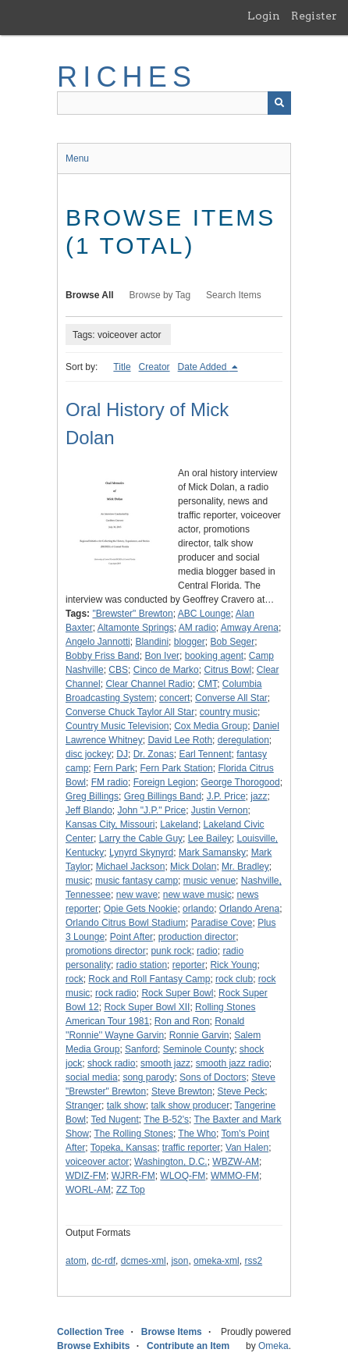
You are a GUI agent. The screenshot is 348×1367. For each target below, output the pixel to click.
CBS (118, 669)
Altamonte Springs (136, 627)
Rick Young (233, 964)
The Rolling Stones (133, 1133)
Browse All (90, 295)
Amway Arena (250, 627)
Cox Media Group (210, 726)
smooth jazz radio (232, 1063)
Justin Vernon (219, 810)
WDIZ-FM (86, 1175)
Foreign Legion (164, 782)
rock (74, 979)
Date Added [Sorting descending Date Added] (203, 366)
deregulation (243, 740)
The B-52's (166, 1119)
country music (228, 712)
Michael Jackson (130, 866)
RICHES (127, 77)
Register (314, 15)
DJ (122, 754)
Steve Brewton (181, 1091)
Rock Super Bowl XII (147, 1007)
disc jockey (89, 754)
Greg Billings (92, 796)
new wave (137, 894)
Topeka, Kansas (124, 1147)
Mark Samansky (212, 852)
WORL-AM (88, 1189)
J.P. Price (226, 796)
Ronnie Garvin (199, 1035)
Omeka (273, 1345)
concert (174, 697)
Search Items (233, 295)
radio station (141, 964)
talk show (126, 1105)
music (78, 880)
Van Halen (246, 1147)
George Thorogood (240, 782)
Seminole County (198, 1049)
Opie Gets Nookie (141, 908)
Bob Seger (232, 641)
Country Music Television (117, 726)
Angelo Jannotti (98, 641)
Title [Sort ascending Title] (121, 366)
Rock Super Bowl (177, 993)
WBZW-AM (235, 1161)
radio (207, 950)
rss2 (253, 1260)
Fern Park (114, 768)
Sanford (141, 1049)
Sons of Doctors (212, 1077)
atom (76, 1260)
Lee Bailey (210, 838)
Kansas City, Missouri (110, 824)
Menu (77, 158)
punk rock (171, 950)
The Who (197, 1133)
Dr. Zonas (153, 754)
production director (197, 936)
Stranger (83, 1105)
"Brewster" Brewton (132, 613)
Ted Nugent (114, 1119)
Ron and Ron (182, 1021)
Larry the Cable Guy (141, 838)
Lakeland (179, 824)
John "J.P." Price (152, 810)
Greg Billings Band (162, 796)
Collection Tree (90, 1331)
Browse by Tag (160, 295)
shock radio (111, 1063)
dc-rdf (103, 1260)
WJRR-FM (133, 1175)
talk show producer (190, 1105)
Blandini (152, 641)
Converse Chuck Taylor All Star (130, 712)
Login (263, 15)
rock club (234, 979)
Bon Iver (161, 655)
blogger (189, 641)
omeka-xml (217, 1260)
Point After (131, 936)
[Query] (174, 103)
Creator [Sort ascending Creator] (154, 366)
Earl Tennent (205, 754)
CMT (207, 683)
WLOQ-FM (182, 1175)
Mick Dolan (193, 866)
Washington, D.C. (171, 1161)
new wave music (197, 894)
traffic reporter (191, 1147)
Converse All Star (231, 697)
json (179, 1260)
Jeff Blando (89, 810)
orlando (198, 908)
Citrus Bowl (227, 669)
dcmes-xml (143, 1260)
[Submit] (279, 103)
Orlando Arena (249, 908)
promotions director (106, 950)
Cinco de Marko (166, 669)
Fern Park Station (176, 768)
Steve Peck (241, 1091)
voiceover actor (97, 1161)
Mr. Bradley (245, 866)
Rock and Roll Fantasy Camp (149, 979)
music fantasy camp (136, 880)
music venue (209, 880)
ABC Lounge (204, 613)
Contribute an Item (188, 1345)
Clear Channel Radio (148, 683)
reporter (188, 964)
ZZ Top (130, 1189)
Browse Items (171, 1331)
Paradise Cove (222, 922)
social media (92, 1077)
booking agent (214, 655)
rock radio (116, 993)
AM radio (197, 627)
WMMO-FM (235, 1175)
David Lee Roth (179, 740)
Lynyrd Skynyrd (141, 852)
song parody (148, 1077)
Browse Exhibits (93, 1345)
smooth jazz (165, 1063)
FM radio (109, 782)
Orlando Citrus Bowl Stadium (126, 922)
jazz (258, 796)
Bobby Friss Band (103, 655)
